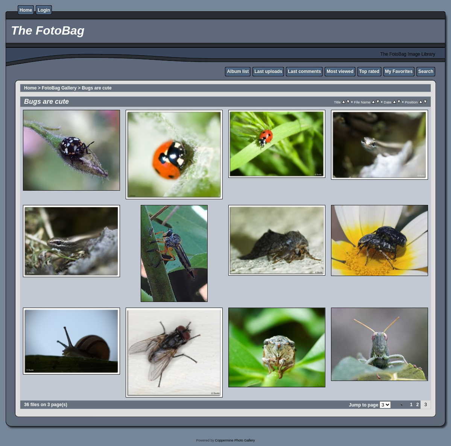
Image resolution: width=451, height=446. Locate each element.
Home (26, 10)
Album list (238, 71)
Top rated (369, 71)
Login (44, 10)
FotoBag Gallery (59, 88)
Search (425, 71)
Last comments (304, 71)
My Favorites (399, 71)
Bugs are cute (96, 88)
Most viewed (339, 71)
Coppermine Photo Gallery (235, 440)
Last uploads (268, 71)
